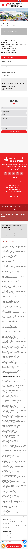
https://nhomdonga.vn (11, 52)
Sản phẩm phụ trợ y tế (7, 75)
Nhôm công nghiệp (6, 61)
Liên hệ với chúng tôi (14, 131)
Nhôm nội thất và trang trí (8, 72)
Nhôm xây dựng (17, 25)
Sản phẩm (9, 25)
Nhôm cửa (5, 66)
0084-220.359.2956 (8, 1)
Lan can (24, 25)
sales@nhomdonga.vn (10, 50)
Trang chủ (3, 25)
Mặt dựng (5, 69)
